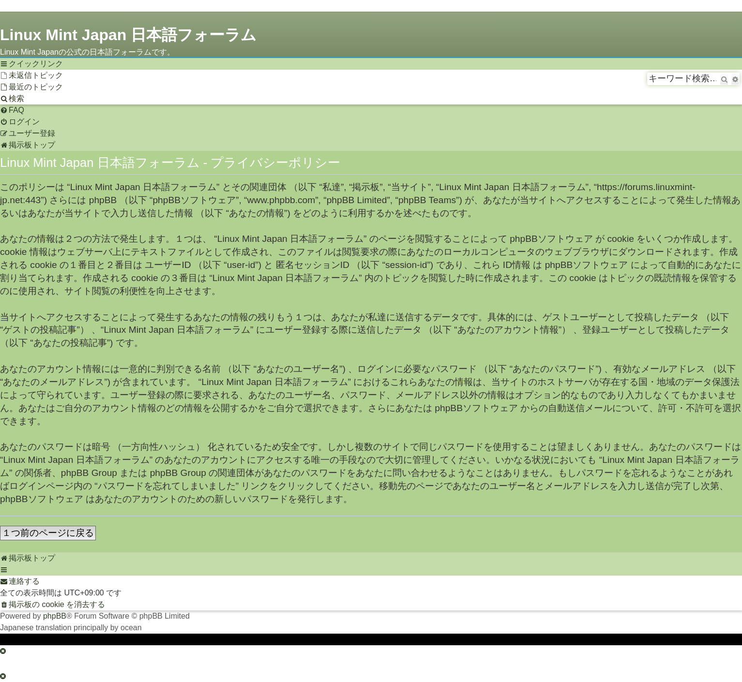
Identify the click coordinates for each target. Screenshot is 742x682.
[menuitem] (31, 75)
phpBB (54, 616)
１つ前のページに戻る (48, 533)
